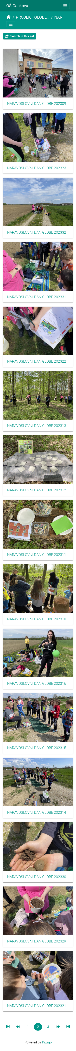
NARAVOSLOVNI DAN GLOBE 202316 (36, 683)
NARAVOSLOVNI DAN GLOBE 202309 (36, 104)
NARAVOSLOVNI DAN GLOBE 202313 (36, 426)
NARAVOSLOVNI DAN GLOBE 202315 (36, 748)
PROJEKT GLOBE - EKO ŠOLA (32, 17)
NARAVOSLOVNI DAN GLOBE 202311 (36, 555)
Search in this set (19, 36)
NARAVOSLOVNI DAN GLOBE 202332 (36, 232)
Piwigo (47, 1042)
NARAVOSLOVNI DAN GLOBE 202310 (36, 619)
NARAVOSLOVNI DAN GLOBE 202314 (36, 812)
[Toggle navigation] (65, 6)
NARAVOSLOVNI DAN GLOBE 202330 (36, 877)
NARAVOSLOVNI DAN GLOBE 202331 (36, 297)
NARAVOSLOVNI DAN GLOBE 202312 (36, 490)
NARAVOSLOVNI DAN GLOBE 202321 (36, 1006)
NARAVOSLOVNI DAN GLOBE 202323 (36, 168)
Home (8, 17)
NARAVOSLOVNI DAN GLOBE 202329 (36, 941)
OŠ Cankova (17, 5)
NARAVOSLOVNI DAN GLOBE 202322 (36, 361)
